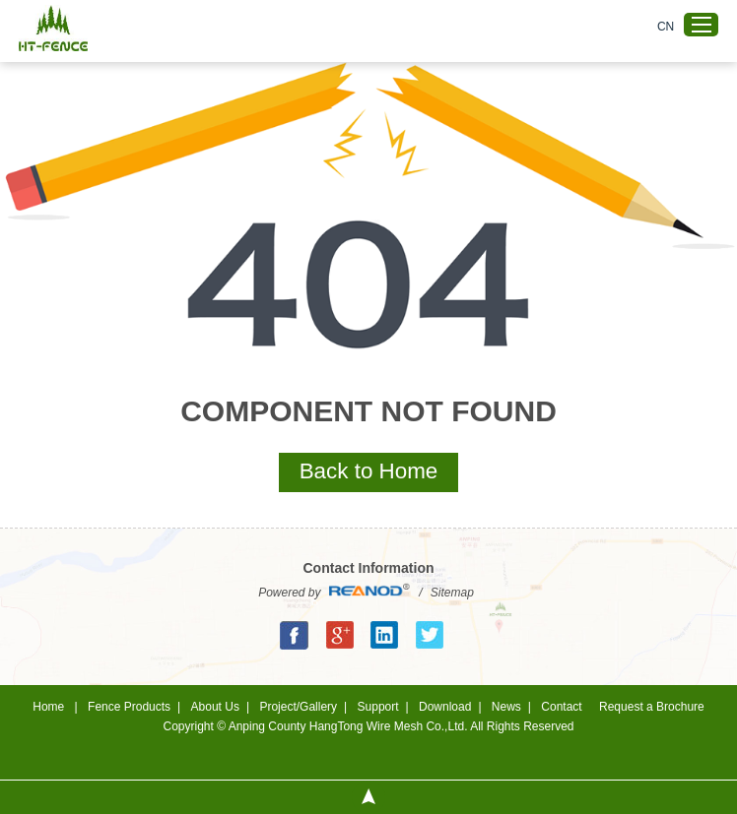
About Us (215, 707)
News (506, 707)
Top (368, 797)
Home (48, 707)
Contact (561, 707)
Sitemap (452, 592)
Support (378, 707)
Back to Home (369, 471)
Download (445, 707)
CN (665, 26)
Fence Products (129, 707)
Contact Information (369, 568)
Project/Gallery (298, 707)
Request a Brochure (651, 707)
